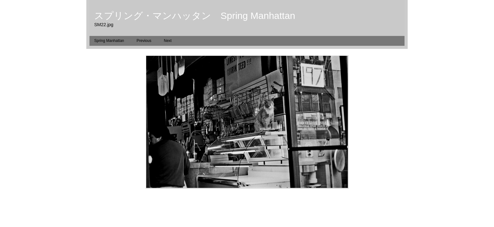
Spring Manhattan (109, 40)
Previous (144, 40)
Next (168, 40)
